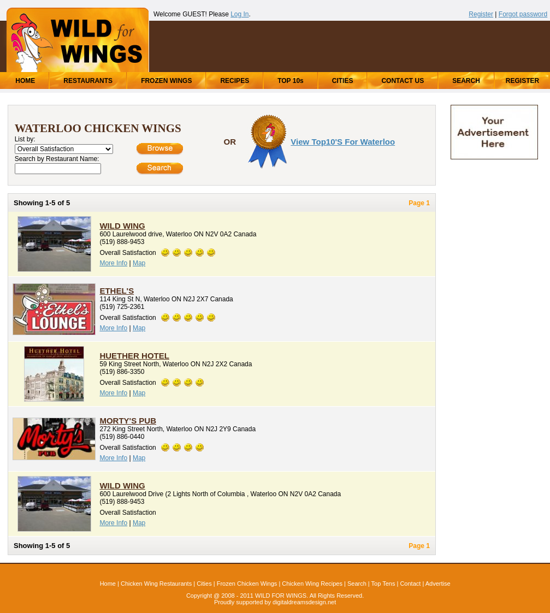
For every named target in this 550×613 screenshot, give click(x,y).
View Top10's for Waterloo (343, 141)
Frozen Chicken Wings (247, 583)
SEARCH (466, 81)
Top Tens (383, 583)
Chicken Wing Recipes (312, 583)
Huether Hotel (134, 355)
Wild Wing (122, 225)
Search (356, 583)
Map (139, 263)
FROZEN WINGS (166, 81)
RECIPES (234, 81)
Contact (410, 583)
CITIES (342, 81)
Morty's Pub (127, 420)
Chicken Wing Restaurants (156, 583)
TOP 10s (290, 81)
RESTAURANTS (88, 81)
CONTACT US (402, 81)
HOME (25, 81)
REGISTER (522, 81)
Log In (239, 14)
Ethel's (116, 290)
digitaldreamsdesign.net (304, 602)
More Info (113, 263)
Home (108, 583)
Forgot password (523, 14)
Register (481, 14)
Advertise (438, 583)
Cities (204, 583)
